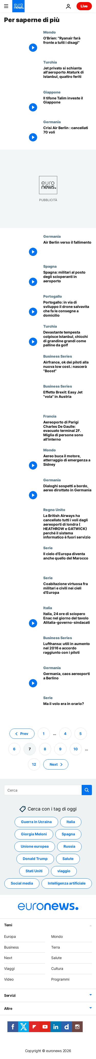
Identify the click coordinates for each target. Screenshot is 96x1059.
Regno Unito (54, 509)
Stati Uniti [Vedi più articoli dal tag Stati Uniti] (34, 871)
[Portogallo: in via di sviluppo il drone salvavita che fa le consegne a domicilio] (67, 309)
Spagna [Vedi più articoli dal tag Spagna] (68, 834)
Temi (8, 924)
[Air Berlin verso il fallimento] (67, 249)
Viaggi (9, 968)
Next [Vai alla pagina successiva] (54, 764)
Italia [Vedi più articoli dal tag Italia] (71, 821)
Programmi (60, 979)
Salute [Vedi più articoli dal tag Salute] (67, 858)
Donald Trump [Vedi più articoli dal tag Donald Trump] (35, 858)
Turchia (50, 62)
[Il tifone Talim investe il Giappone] (67, 105)
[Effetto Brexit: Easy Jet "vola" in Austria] (67, 399)
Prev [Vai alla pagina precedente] (24, 733)
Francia (49, 416)
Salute (56, 958)
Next (8, 958)
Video (9, 979)
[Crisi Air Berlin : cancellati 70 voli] (67, 134)
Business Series (57, 356)
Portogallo (52, 296)
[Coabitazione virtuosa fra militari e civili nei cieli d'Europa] (67, 590)
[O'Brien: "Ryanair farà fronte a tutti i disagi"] (67, 45)
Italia (47, 608)
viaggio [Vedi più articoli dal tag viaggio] (63, 871)
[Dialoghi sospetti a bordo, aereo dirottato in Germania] (67, 493)
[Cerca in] (48, 790)
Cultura (57, 968)
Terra (55, 947)
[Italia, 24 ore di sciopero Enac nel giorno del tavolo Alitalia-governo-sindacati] (67, 620)
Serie (48, 548)
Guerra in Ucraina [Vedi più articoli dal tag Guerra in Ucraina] (36, 821)
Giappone (52, 92)
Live (84, 6)
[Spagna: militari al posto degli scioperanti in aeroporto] (67, 279)
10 (75, 748)
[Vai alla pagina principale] (18, 6)
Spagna (50, 266)
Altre (8, 1008)
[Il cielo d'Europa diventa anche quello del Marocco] (67, 560)
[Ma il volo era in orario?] (67, 710)
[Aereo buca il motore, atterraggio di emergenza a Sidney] (67, 463)
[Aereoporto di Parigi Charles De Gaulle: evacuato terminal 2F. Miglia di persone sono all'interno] (67, 431)
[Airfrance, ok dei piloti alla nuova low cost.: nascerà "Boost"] (67, 369)
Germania (52, 122)
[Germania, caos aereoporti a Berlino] (67, 680)
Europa (10, 936)
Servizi (10, 995)
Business (11, 947)
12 (34, 764)
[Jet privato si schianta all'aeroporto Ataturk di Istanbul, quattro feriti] (67, 75)
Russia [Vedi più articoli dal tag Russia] (69, 846)
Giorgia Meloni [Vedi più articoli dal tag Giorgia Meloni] (34, 834)
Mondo (49, 32)
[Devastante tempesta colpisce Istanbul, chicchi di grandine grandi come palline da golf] (67, 339)
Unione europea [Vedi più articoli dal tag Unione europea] (35, 846)
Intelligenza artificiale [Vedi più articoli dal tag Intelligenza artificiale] (67, 883)
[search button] (87, 790)
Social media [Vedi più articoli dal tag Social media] (22, 883)
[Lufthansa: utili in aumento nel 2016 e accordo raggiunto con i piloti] (67, 650)
